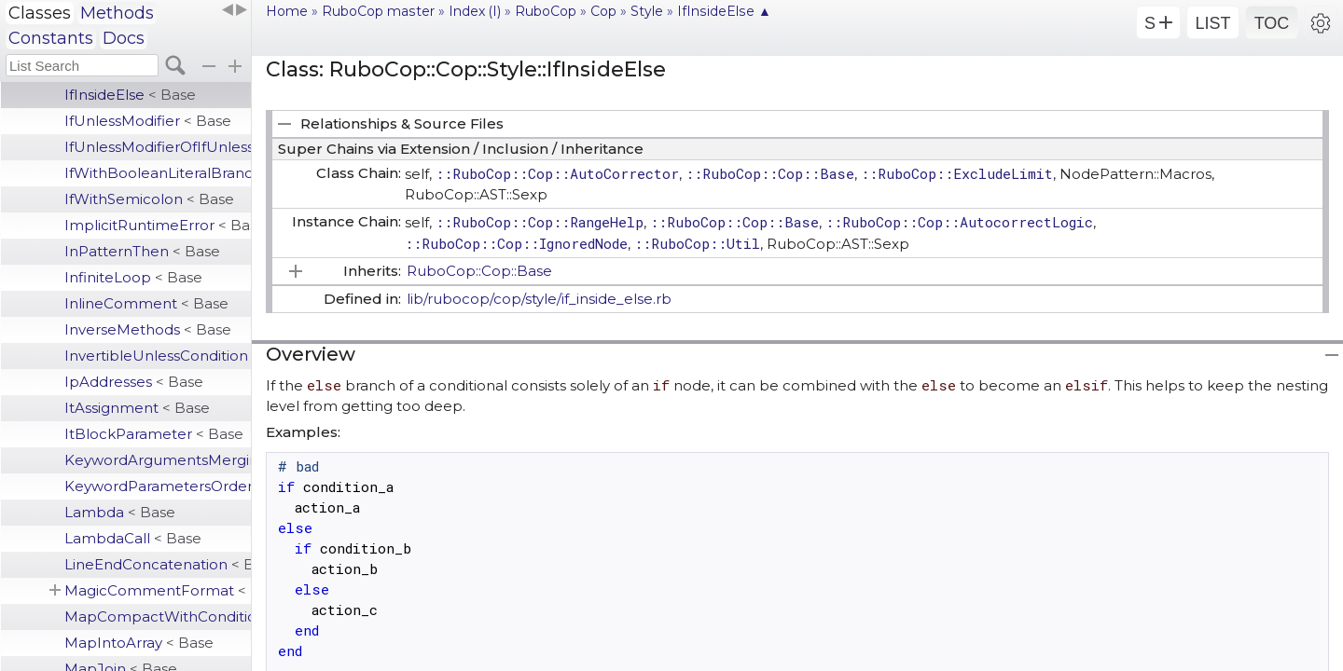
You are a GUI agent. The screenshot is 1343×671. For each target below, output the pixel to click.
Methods (117, 13)
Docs (124, 38)
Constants (50, 38)
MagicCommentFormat (157, 590)
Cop (603, 11)
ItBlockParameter (153, 434)
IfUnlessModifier (147, 121)
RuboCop (545, 11)
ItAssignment (137, 408)
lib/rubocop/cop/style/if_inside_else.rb (539, 299)
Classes (39, 13)
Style (646, 11)
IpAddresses (133, 381)
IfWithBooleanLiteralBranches (157, 173)
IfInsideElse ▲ (724, 11)
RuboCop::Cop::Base (479, 271)
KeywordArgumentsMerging (157, 460)
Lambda (119, 512)
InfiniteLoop (133, 277)
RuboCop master (378, 11)
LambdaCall (132, 538)
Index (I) (475, 11)
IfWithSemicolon (149, 199)
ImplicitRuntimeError (157, 225)
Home (287, 11)
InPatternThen (142, 251)
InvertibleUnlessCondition (157, 355)
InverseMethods (147, 329)
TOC (1272, 23)
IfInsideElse (130, 94)
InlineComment (146, 303)
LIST (1212, 23)
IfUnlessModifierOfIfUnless (157, 147)
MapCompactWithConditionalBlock (157, 616)
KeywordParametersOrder (157, 486)
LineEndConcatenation (157, 564)
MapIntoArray (139, 642)
